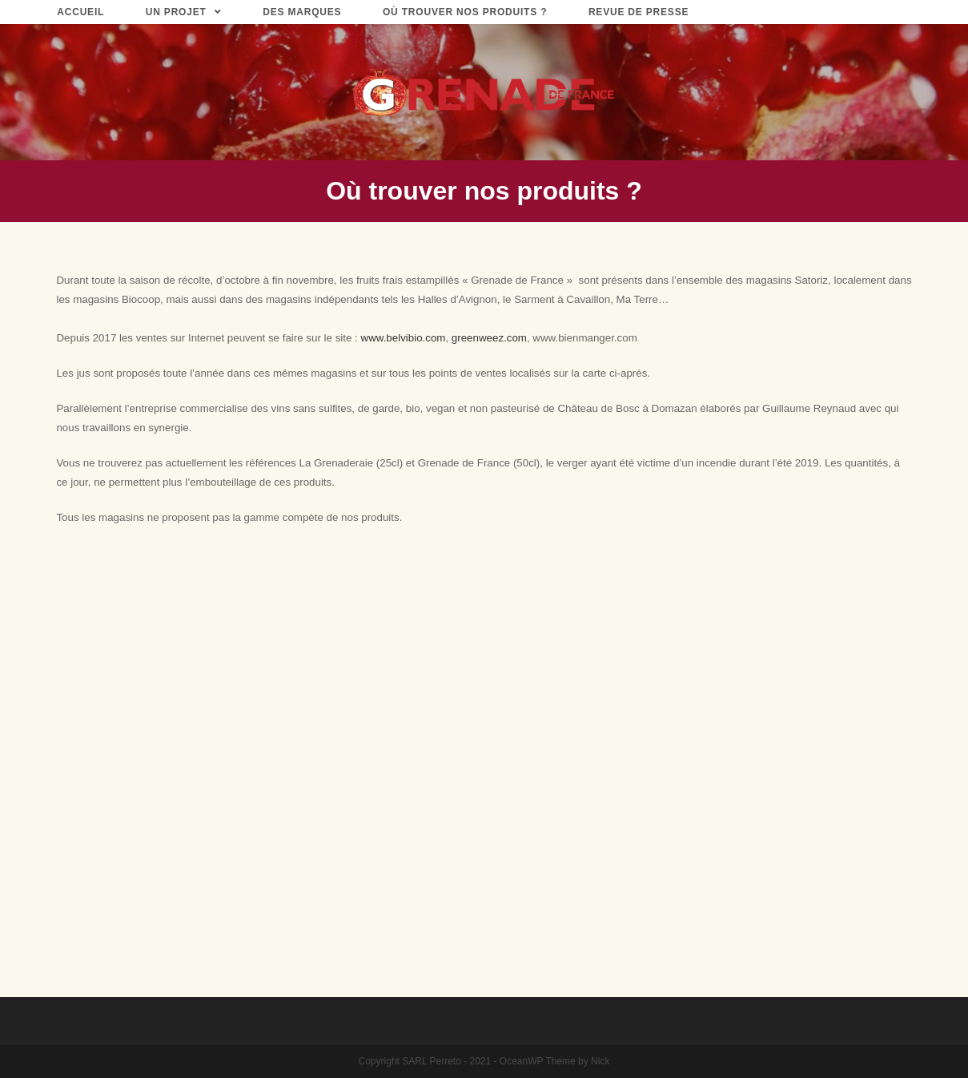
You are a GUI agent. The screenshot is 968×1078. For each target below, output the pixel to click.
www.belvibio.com (403, 338)
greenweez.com (489, 338)
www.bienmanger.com (584, 338)
